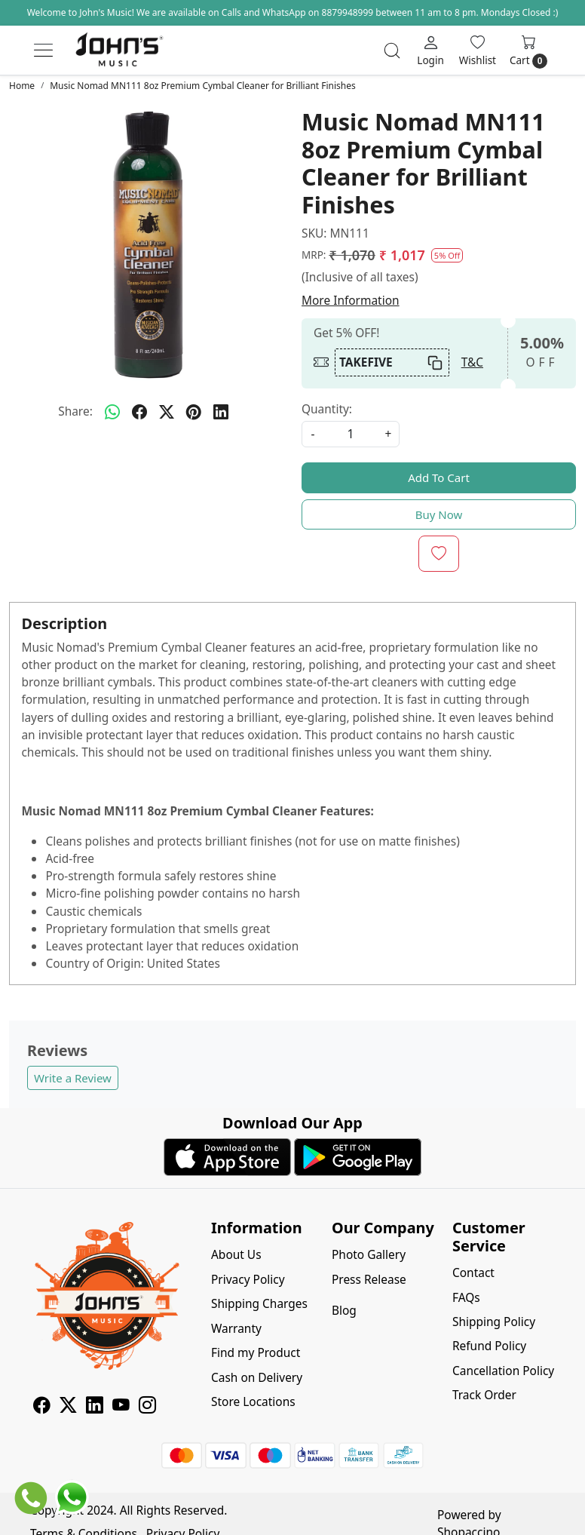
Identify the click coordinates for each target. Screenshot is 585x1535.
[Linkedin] (94, 1406)
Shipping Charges (259, 1303)
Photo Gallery (369, 1254)
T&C (472, 362)
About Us (236, 1254)
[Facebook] (42, 1406)
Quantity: (327, 409)
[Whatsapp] (112, 411)
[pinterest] (193, 411)
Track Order (484, 1394)
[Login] (430, 50)
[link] (392, 50)
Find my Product (255, 1352)
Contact (473, 1272)
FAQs (466, 1297)
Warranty (236, 1328)
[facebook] (139, 411)
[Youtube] (121, 1406)
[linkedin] (220, 411)
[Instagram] (147, 1406)
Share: (75, 411)
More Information (351, 300)
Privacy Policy (248, 1279)
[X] (68, 1406)
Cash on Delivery (256, 1377)
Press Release (369, 1279)
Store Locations (253, 1401)
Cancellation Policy (503, 1370)
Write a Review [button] (73, 1077)
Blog (344, 1310)
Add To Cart (439, 477)
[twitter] (166, 411)
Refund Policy (489, 1345)
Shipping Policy (493, 1321)
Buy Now (439, 514)
